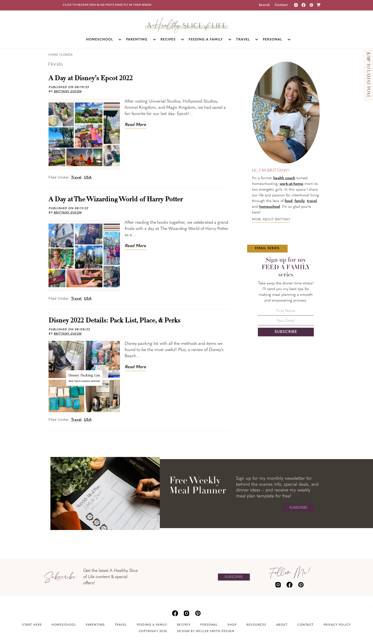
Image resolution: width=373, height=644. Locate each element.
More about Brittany (271, 219)
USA (88, 177)
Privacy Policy (337, 625)
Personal (209, 625)
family (299, 201)
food (288, 201)
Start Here (32, 625)
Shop (232, 625)
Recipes (184, 625)
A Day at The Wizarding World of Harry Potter (116, 199)
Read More (135, 125)
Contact (281, 5)
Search (264, 5)
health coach (284, 178)
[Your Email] (286, 322)
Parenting (95, 625)
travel (312, 201)
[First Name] (286, 312)
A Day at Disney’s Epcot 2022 (91, 78)
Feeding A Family (152, 625)
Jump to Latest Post (368, 75)
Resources (256, 625)
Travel (76, 177)
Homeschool (64, 625)
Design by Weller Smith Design (206, 631)
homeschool (269, 207)
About (282, 625)
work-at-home (291, 184)
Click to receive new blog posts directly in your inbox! (107, 5)
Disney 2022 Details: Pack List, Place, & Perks (114, 320)
